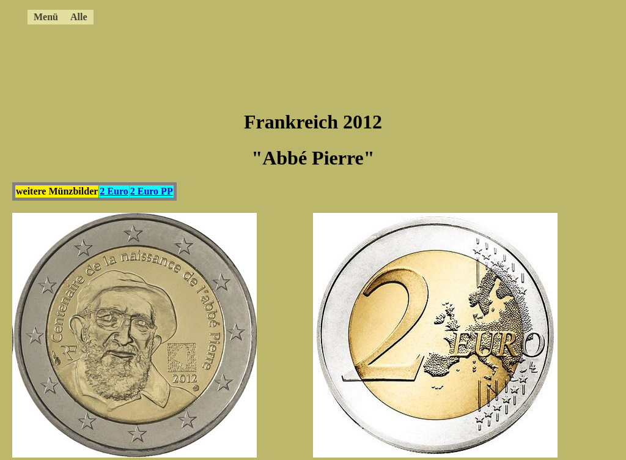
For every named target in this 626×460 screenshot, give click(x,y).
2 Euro (114, 191)
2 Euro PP (151, 191)
